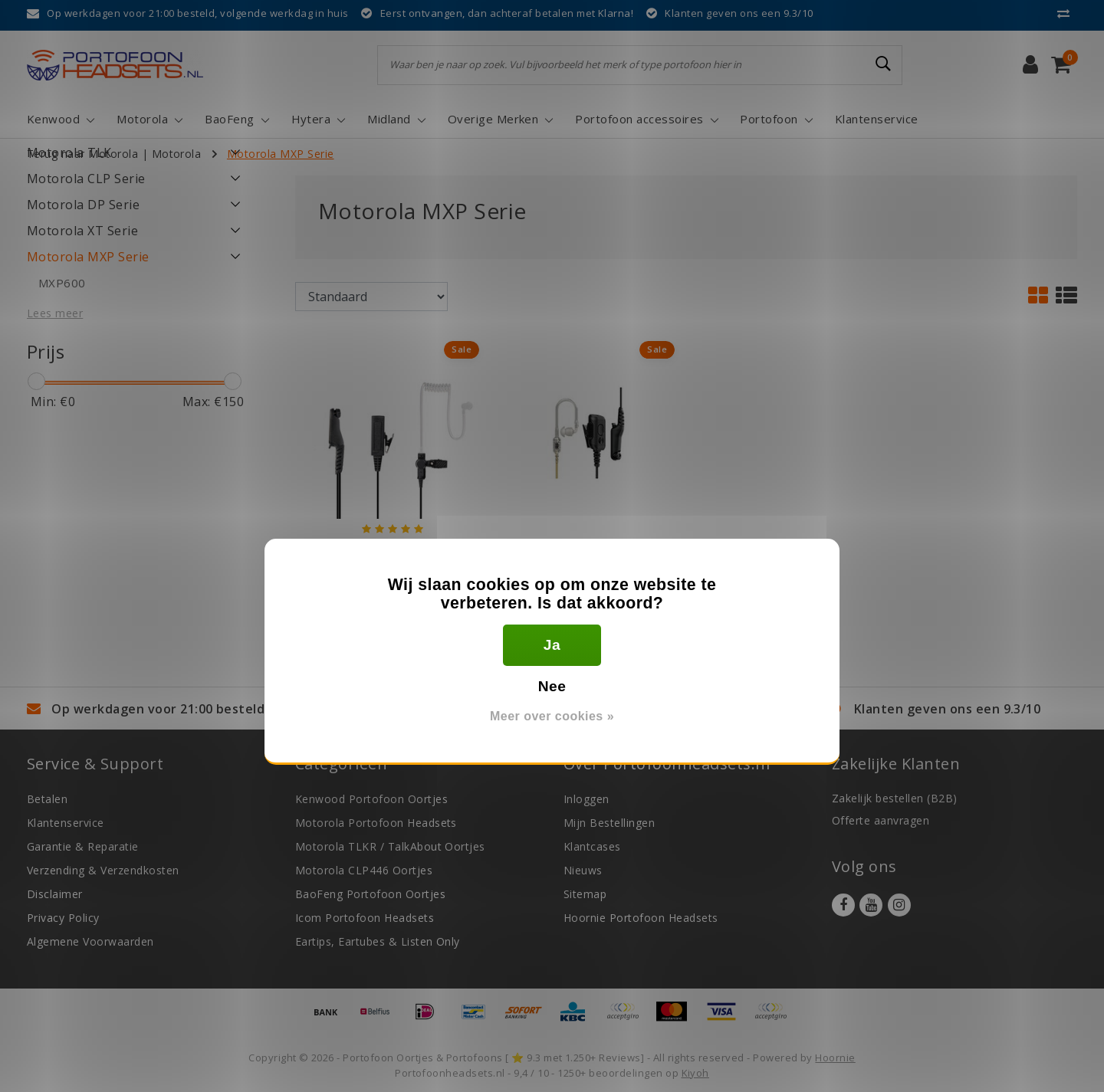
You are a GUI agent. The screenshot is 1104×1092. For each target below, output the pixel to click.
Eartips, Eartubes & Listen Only (377, 941)
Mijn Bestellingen (609, 822)
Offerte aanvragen (880, 820)
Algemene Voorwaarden (90, 941)
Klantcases (592, 846)
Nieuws (583, 870)
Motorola (177, 153)
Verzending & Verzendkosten (103, 870)
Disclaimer (55, 894)
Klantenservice (65, 822)
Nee (552, 686)
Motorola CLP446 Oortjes (363, 870)
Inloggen (587, 799)
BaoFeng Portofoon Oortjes (370, 894)
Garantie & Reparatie (83, 846)
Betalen (47, 799)
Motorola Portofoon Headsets (376, 822)
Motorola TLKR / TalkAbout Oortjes (390, 846)
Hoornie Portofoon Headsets (641, 917)
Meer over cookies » (552, 716)
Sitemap (585, 894)
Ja (552, 645)
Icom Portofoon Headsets (364, 917)
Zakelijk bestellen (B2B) (895, 798)
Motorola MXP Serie (280, 153)
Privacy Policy (63, 917)
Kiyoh (695, 1073)
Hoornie (835, 1057)
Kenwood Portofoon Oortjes (371, 799)
